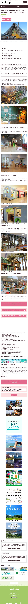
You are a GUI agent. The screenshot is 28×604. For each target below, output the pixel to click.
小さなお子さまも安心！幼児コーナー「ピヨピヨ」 (12, 52)
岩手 (7, 390)
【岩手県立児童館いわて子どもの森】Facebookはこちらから (14, 310)
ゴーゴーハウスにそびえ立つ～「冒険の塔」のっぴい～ (13, 50)
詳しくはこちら (14, 548)
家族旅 (4, 390)
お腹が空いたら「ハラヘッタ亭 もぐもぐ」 (11, 56)
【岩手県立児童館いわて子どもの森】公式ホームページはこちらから (14, 304)
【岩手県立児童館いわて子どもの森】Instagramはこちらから (14, 315)
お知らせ (14, 389)
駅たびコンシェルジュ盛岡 (14, 390)
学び (3, 389)
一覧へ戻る (14, 395)
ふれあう (10, 389)
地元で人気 (20, 389)
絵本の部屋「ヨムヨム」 (8, 55)
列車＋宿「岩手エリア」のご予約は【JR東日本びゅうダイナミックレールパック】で (14, 382)
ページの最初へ (14, 582)
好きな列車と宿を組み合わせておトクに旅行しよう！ (13, 58)
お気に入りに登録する (6, 19)
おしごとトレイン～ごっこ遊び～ (9, 53)
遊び (6, 389)
